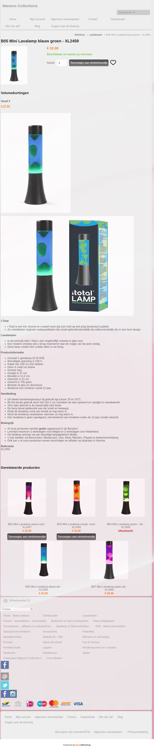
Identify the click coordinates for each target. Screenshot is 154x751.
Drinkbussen (50, 615)
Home (12, 19)
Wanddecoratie (12, 636)
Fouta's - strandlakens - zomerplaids (24, 621)
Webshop (80, 34)
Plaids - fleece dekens (16, 615)
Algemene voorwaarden (108, 732)
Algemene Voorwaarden (65, 19)
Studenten (9, 652)
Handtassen (50, 652)
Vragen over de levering (65, 26)
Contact (93, 19)
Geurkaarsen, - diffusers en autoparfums (27, 626)
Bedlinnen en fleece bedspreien (69, 621)
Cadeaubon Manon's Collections (22, 658)
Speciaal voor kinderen (16, 631)
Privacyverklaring (138, 732)
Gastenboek (117, 19)
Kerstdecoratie (11, 647)
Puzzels (8, 642)
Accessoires (50, 631)
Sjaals (86, 652)
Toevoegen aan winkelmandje (76, 536)
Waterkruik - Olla (53, 636)
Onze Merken (54, 658)
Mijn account (37, 19)
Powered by (77, 745)
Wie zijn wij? (12, 26)
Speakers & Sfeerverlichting (72, 626)
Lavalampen (89, 615)
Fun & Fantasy (91, 642)
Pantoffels (88, 631)
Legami (47, 647)
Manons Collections (20, 6)
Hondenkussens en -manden (99, 647)
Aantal (50, 62)
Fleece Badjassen (103, 621)
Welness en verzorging (95, 636)
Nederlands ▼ (126, 12)
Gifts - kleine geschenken (110, 626)
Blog (37, 26)
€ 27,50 (5, 106)
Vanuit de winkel (52, 642)
